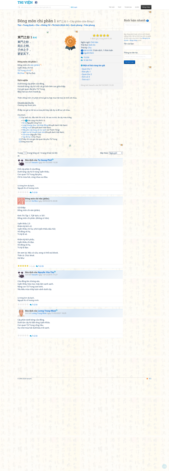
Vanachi (92, 115)
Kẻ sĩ (24, 183)
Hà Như (35, 291)
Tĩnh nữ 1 (86, 110)
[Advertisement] (84, 27)
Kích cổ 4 (86, 107)
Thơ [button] (119, 7)
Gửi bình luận (129, 93)
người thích (87, 83)
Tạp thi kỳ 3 (27, 197)
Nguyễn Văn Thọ (47, 362)
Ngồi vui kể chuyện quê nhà (33, 192)
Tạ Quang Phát (45, 250)
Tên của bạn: (129, 74)
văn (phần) (35, 125)
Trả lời (86, 88)
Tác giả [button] (111, 7)
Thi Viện (25, 2)
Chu (89, 78)
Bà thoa (22, 133)
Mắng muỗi (27, 188)
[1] (20, 177)
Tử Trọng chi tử (25, 131)
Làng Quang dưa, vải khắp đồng (35, 185)
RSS (149, 469)
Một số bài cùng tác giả (93, 96)
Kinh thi (92, 75)
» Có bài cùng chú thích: (33, 181)
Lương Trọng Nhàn (47, 401)
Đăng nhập (146, 7)
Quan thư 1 (87, 99)
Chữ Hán (94, 72)
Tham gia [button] (128, 7)
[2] (20, 199)
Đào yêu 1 (86, 102)
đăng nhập (133, 71)
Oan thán (26, 195)
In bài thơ (88, 90)
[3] (20, 202)
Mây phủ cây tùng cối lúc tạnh (34, 190)
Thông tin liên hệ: (131, 83)
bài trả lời (86, 80)
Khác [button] (137, 7)
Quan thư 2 (87, 104)
